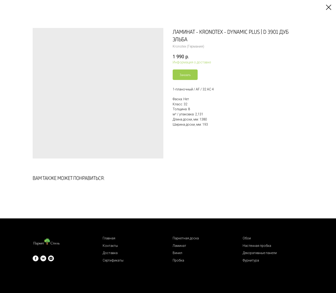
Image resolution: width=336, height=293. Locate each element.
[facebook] (35, 258)
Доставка (110, 253)
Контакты (110, 246)
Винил (177, 253)
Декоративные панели (260, 253)
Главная (109, 238)
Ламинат (179, 246)
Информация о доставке (192, 62)
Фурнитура (251, 260)
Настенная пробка (257, 246)
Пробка (178, 260)
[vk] (43, 258)
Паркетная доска (186, 238)
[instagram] (51, 258)
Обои (247, 238)
